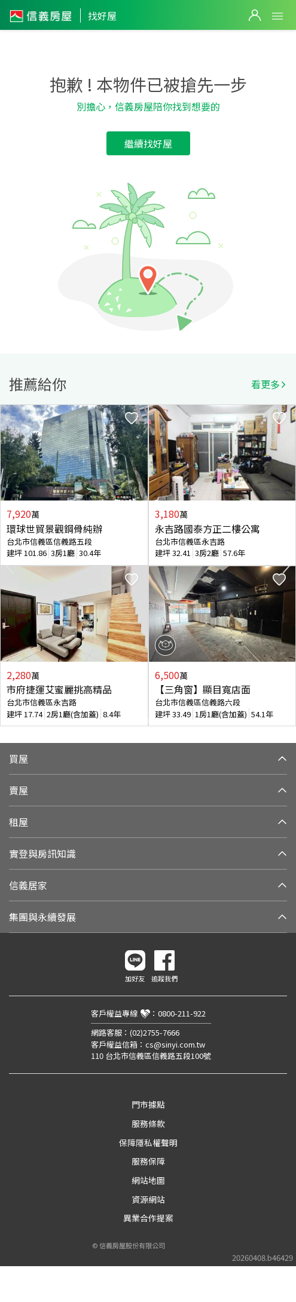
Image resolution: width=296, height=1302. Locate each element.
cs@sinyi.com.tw (175, 1044)
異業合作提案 (148, 1218)
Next (286, 565)
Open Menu (277, 16)
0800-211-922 (182, 1013)
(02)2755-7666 (154, 1032)
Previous (9, 565)
